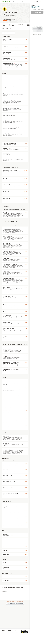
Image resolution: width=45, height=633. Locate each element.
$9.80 (26, 516)
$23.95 (26, 380)
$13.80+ (25, 178)
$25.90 (26, 362)
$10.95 (26, 46)
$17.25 (26, 39)
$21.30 (26, 212)
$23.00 (26, 63)
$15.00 (26, 576)
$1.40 (26, 546)
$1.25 (26, 580)
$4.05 (26, 542)
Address (15, 1)
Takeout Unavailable (40, 9)
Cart (41, 1)
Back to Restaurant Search (7, 4)
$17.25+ (25, 170)
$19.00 (26, 322)
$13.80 (26, 83)
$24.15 (26, 243)
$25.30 (26, 443)
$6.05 (26, 550)
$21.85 (26, 236)
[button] (41, 1)
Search (24, 1)
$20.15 (26, 475)
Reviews (7, 28)
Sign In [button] (37, 1)
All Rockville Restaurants (14, 605)
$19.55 (26, 425)
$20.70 (26, 52)
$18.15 (26, 463)
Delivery (34, 9)
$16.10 (26, 58)
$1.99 (26, 567)
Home (3, 605)
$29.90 (26, 436)
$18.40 (26, 405)
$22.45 (26, 336)
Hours (11, 28)
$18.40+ (25, 191)
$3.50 (26, 534)
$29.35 (26, 393)
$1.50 (26, 562)
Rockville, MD (7, 605)
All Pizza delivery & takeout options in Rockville (15, 603)
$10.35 (26, 522)
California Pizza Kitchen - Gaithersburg (35, 7)
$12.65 (26, 90)
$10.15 (26, 504)
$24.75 (26, 347)
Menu (3, 28)
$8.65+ (26, 143)
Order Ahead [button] (37, 12)
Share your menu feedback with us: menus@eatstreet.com (15, 601)
